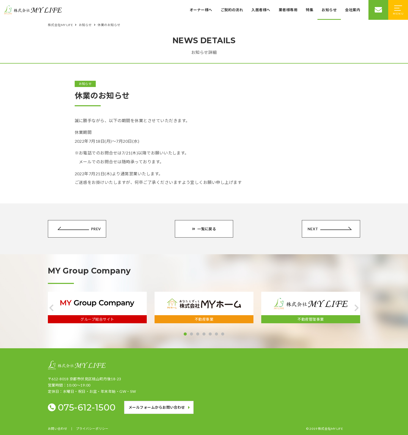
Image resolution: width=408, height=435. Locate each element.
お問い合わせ (57, 428)
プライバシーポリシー (92, 428)
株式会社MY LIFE (330, 429)
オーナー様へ (201, 10)
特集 (309, 10)
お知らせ (329, 10)
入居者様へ (260, 10)
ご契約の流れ (231, 10)
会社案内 (352, 10)
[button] (51, 308)
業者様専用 (288, 10)
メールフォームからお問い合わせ (157, 407)
